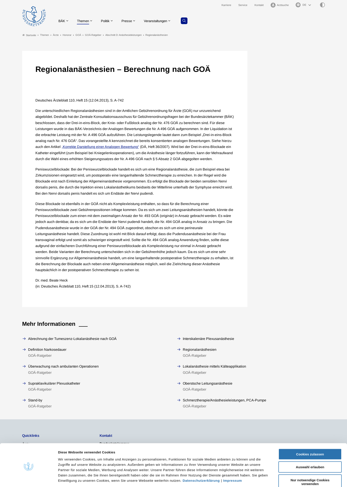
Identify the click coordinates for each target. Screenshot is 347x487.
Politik (108, 21)
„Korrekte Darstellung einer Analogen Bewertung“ (100, 147)
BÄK (62, 21)
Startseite (29, 35)
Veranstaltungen (161, 21)
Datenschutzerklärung (201, 464)
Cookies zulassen (310, 437)
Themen (84, 21)
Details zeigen (235, 478)
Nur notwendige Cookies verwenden (310, 465)
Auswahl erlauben (310, 450)
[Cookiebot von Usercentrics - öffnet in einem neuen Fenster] (28, 478)
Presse (130, 21)
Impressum (232, 464)
